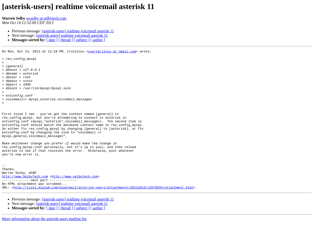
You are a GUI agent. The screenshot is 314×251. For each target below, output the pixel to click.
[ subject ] (82, 40)
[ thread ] (65, 40)
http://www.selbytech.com (75, 202)
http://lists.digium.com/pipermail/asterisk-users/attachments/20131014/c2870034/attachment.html (103, 215)
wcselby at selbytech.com (46, 18)
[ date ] (51, 40)
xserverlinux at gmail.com (112, 52)
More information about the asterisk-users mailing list (44, 247)
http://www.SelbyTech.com (25, 202)
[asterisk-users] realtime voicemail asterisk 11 (78, 31)
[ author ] (98, 40)
